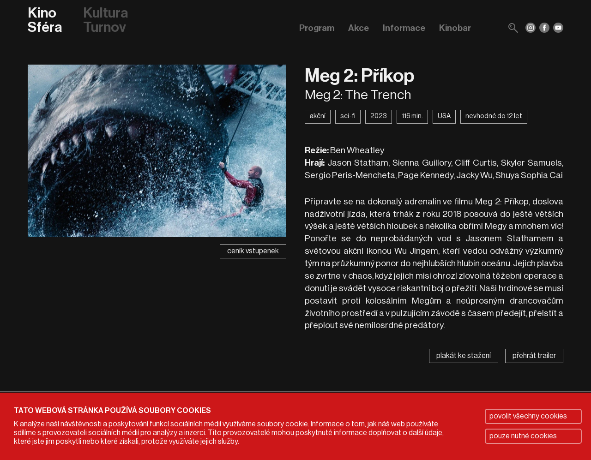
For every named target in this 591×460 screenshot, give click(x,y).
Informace (404, 28)
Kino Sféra (45, 20)
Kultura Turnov (105, 20)
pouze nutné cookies (523, 436)
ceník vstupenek (253, 251)
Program (316, 28)
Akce (358, 28)
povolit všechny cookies (528, 416)
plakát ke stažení (463, 355)
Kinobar (455, 28)
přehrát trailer (534, 355)
